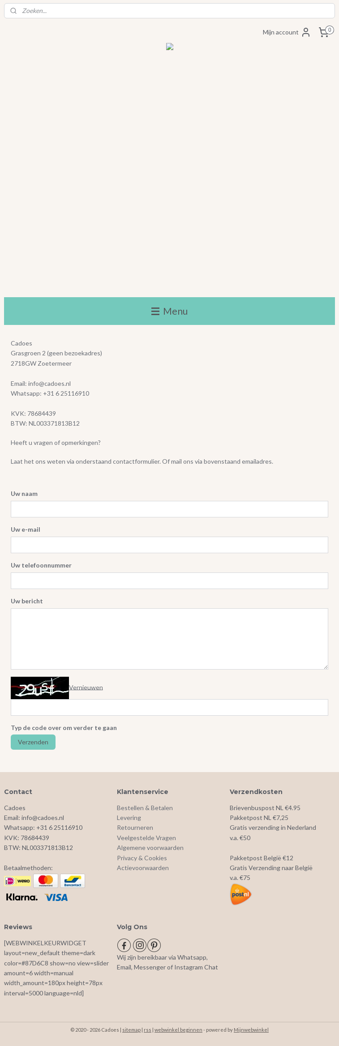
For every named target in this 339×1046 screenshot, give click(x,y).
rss (147, 1030)
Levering (129, 817)
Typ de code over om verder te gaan (64, 727)
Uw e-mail (25, 529)
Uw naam (24, 493)
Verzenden (33, 742)
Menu (169, 310)
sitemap (131, 1030)
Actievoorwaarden (143, 867)
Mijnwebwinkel (251, 1030)
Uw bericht (27, 600)
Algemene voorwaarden (150, 847)
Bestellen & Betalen (145, 807)
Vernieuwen (86, 687)
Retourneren (135, 827)
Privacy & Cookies (142, 858)
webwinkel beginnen (178, 1030)
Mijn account (287, 32)
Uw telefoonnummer (41, 564)
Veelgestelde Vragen (146, 837)
